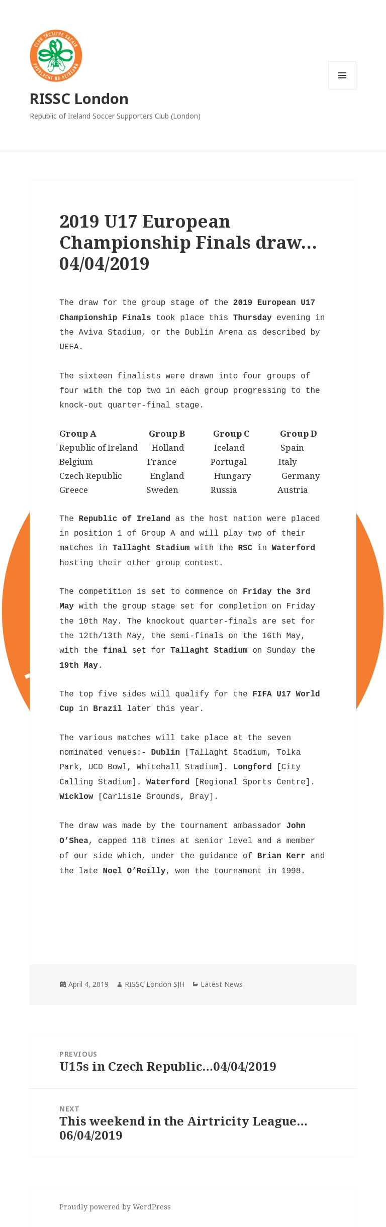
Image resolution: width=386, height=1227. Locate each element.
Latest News (222, 984)
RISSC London (79, 98)
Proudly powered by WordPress (115, 1206)
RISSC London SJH (154, 984)
